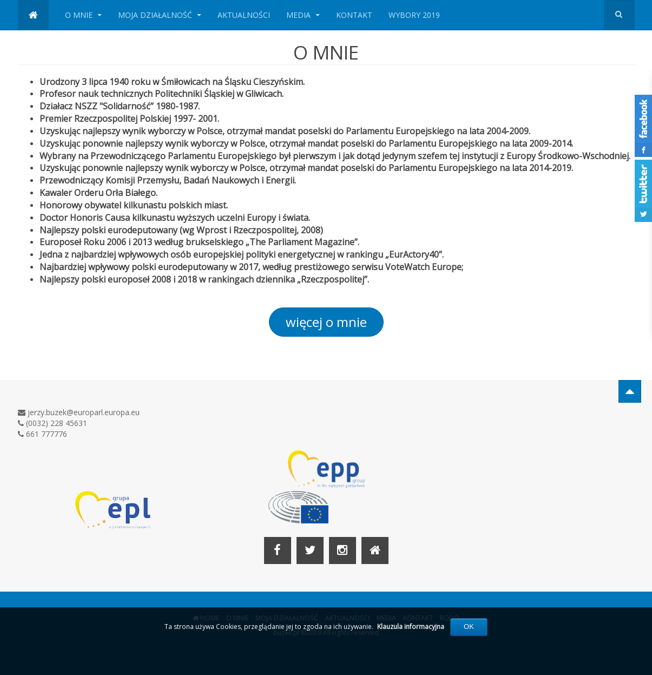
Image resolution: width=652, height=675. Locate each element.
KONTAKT (354, 15)
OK (469, 626)
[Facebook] (277, 550)
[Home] (374, 550)
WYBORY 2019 (414, 15)
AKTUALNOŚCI (244, 15)
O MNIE (83, 15)
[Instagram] (342, 550)
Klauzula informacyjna (410, 626)
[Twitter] (310, 550)
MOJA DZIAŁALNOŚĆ (159, 15)
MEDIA (303, 15)
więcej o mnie (326, 322)
